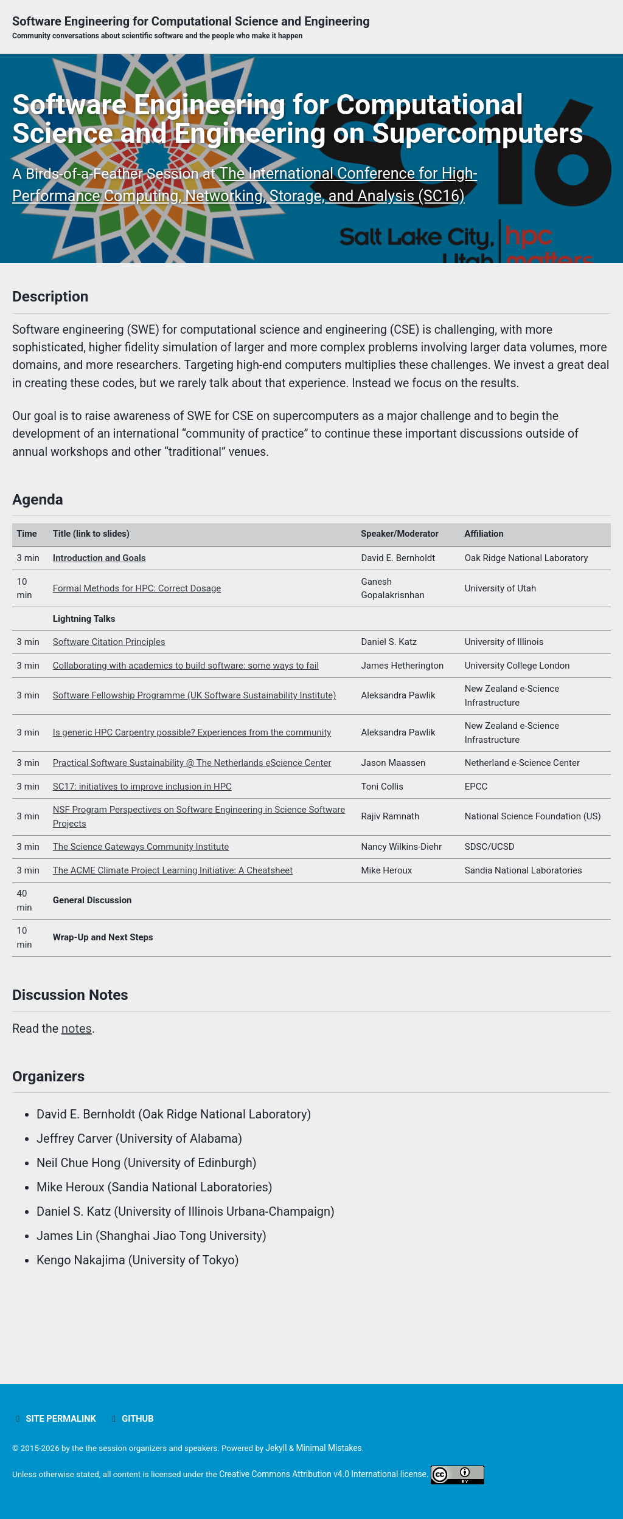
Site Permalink (55, 1418)
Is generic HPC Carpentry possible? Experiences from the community (192, 795)
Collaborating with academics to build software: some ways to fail (186, 728)
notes (78, 1093)
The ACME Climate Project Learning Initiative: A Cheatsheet (173, 933)
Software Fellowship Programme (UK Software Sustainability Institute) (194, 758)
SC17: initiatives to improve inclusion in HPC (142, 849)
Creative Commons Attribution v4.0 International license (329, 1474)
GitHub (133, 1418)
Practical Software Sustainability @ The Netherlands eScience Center (192, 826)
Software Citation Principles (109, 705)
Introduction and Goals (99, 621)
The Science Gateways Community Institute (141, 909)
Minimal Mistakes (336, 1448)
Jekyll (283, 1448)
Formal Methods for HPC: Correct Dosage (137, 651)
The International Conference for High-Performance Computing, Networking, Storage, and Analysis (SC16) (231, 229)
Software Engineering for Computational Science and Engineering (191, 28)
